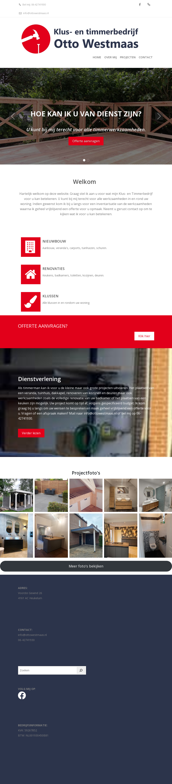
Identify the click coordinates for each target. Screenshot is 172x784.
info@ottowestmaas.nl (33, 13)
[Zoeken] (81, 670)
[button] (13, 116)
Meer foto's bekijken (86, 566)
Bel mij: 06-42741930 (32, 4)
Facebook (140, 4)
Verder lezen (31, 433)
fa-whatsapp (148, 4)
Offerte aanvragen (86, 141)
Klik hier (144, 336)
